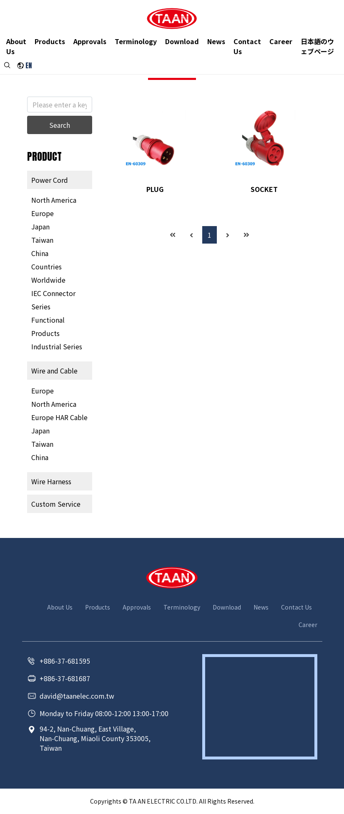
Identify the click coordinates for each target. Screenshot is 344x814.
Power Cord (49, 180)
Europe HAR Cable (59, 417)
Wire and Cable (54, 371)
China (39, 253)
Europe (42, 213)
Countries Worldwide (48, 273)
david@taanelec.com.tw (77, 696)
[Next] (228, 235)
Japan (40, 227)
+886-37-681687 (65, 678)
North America (53, 200)
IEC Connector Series (53, 299)
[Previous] (191, 235)
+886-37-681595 (65, 661)
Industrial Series (56, 346)
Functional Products (48, 326)
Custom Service (55, 504)
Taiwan (42, 240)
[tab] (59, 180)
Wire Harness (51, 481)
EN (28, 67)
